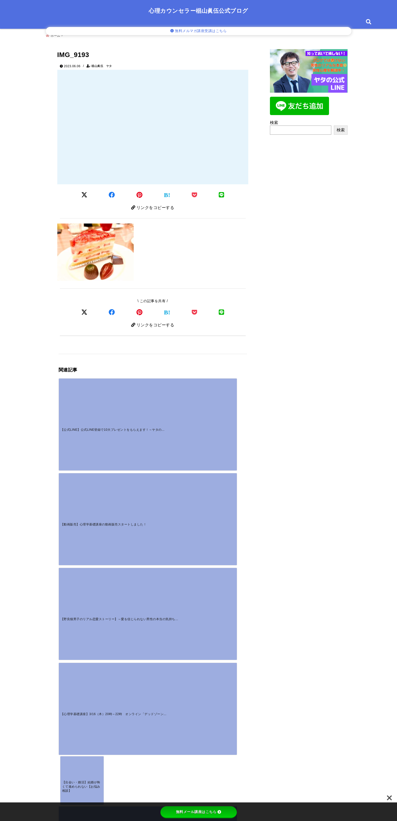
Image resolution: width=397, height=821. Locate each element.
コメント (69, 651)
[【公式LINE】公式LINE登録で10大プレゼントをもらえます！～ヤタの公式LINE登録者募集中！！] (82, 399)
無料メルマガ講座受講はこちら (198, 31)
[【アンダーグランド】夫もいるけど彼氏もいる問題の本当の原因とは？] (129, 448)
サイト (65, 739)
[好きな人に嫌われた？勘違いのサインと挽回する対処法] (223, 529)
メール (68, 722)
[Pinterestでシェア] (139, 193)
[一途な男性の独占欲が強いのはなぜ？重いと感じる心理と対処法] (82, 578)
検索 (274, 121)
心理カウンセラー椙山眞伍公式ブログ (198, 11)
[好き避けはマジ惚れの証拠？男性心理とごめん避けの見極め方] (129, 578)
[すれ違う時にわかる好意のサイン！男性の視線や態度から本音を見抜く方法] (176, 578)
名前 (66, 706)
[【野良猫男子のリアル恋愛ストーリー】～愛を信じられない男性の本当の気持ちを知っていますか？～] (176, 399)
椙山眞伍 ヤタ (101, 64)
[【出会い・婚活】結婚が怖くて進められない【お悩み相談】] (82, 448)
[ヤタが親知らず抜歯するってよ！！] (176, 440)
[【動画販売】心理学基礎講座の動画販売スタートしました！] (129, 399)
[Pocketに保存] (194, 193)
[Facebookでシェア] (112, 193)
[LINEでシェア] (221, 193)
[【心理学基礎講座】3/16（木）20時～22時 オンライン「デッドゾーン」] (223, 399)
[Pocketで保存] (194, 312)
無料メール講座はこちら (198, 812)
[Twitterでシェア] (84, 193)
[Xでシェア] (84, 312)
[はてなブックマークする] (167, 193)
